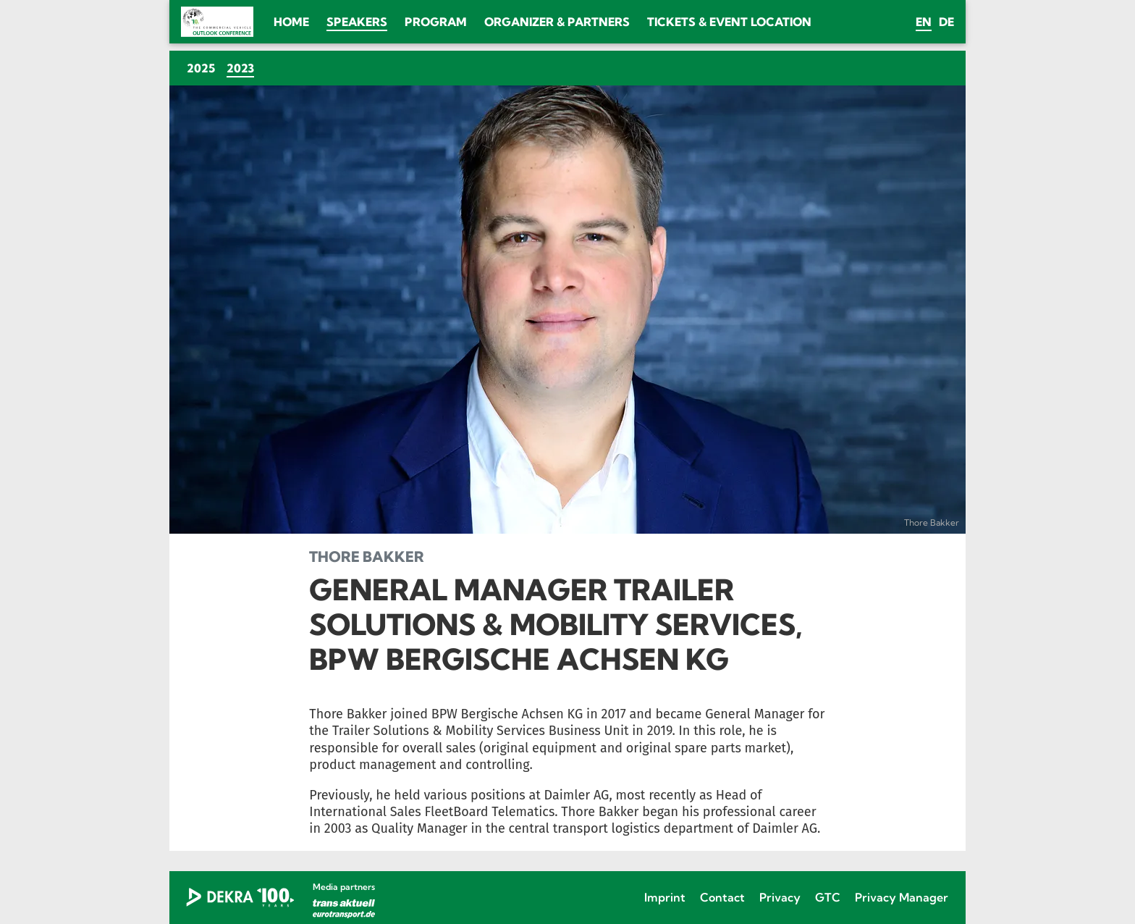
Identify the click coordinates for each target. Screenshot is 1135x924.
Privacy (780, 897)
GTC (827, 897)
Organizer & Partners (557, 21)
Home (291, 21)
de (946, 22)
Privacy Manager (901, 897)
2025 (201, 68)
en (924, 22)
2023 (243, 67)
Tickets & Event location (729, 21)
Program (436, 21)
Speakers (356, 21)
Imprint (664, 897)
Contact (722, 897)
